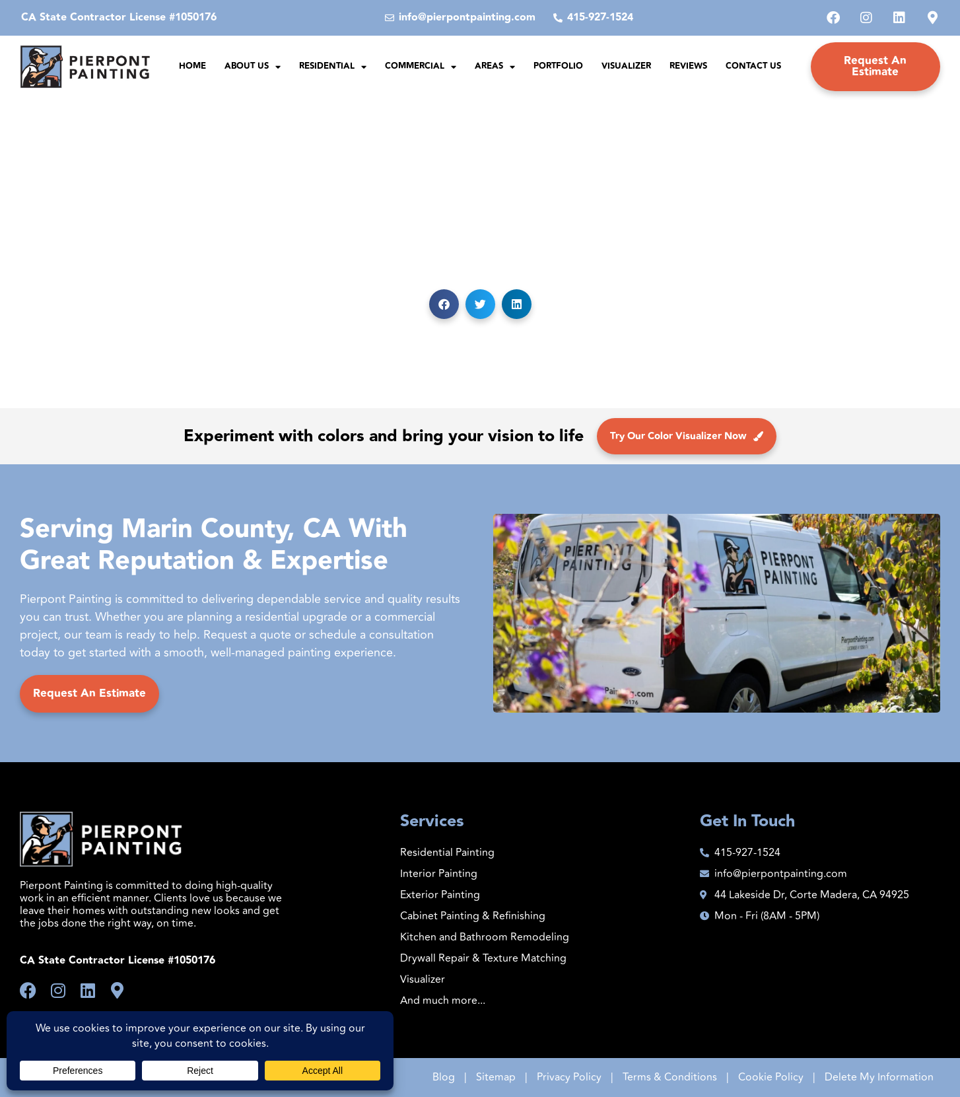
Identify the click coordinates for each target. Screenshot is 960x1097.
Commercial (420, 67)
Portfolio (558, 66)
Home (192, 66)
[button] (444, 304)
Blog (443, 1077)
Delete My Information (879, 1077)
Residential (332, 67)
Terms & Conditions (670, 1077)
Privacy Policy (569, 1077)
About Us (252, 67)
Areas (495, 67)
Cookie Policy (771, 1077)
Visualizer (626, 66)
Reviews (688, 66)
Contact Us (753, 66)
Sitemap (496, 1077)
